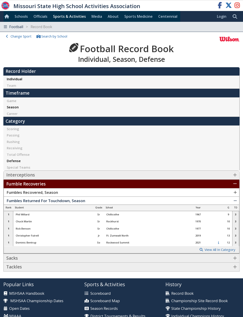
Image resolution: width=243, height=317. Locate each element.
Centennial (167, 16)
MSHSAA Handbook (26, 293)
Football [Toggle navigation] (28, 26)
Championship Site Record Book (199, 301)
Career (12, 113)
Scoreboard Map (105, 301)
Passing (13, 135)
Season (13, 107)
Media (96, 16)
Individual (14, 79)
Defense (14, 160)
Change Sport (21, 36)
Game (11, 100)
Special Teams (18, 167)
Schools (21, 16)
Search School (54, 36)
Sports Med (138, 16)
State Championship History (196, 308)
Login (221, 16)
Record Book (182, 293)
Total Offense (18, 154)
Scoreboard (100, 293)
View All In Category (220, 250)
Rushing (13, 141)
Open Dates (19, 308)
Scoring (13, 129)
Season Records (104, 308)
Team (11, 85)
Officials (40, 16)
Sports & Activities (69, 16)
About (113, 16)
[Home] (8, 16)
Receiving (14, 148)
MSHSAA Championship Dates (33, 300)
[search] (236, 16)
